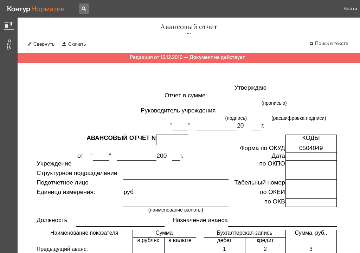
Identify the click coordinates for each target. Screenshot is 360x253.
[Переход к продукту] (36, 9)
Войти (350, 9)
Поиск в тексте (331, 43)
